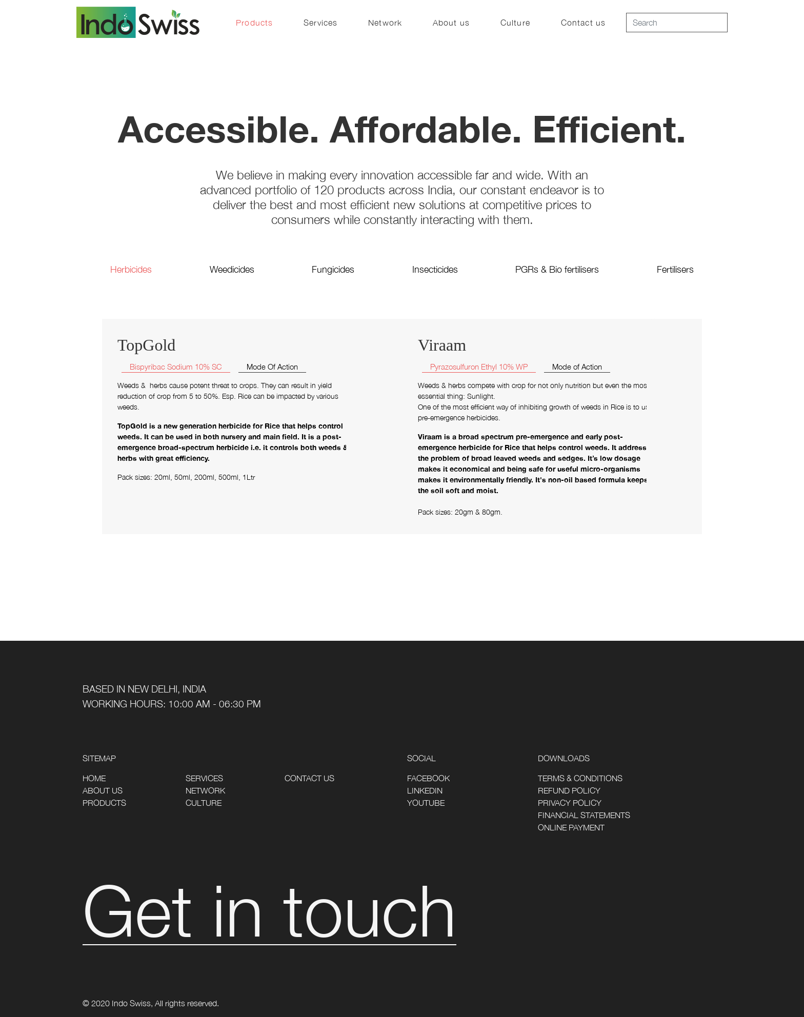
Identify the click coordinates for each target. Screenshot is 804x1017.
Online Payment (571, 827)
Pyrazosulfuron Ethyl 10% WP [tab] (479, 366)
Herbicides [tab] (131, 269)
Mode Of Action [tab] (272, 366)
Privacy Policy (569, 802)
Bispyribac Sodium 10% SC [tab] (176, 366)
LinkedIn (425, 790)
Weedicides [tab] (232, 269)
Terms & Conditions (580, 778)
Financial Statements (584, 815)
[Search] (677, 22)
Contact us (583, 22)
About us (451, 22)
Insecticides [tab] (435, 269)
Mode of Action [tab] (577, 366)
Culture (515, 22)
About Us (103, 790)
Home (94, 778)
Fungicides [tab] (333, 269)
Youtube (426, 802)
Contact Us (309, 778)
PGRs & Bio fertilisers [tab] (557, 269)
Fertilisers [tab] (675, 269)
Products (254, 22)
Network (385, 22)
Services (320, 22)
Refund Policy (569, 790)
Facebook (428, 778)
